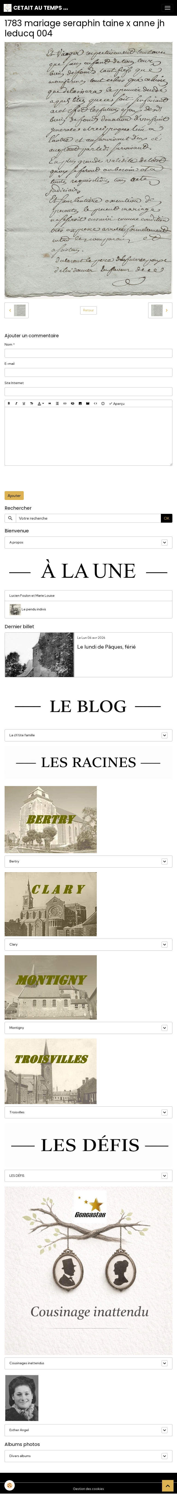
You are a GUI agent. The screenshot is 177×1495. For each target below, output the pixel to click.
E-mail (10, 364)
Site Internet (14, 383)
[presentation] (40, 478)
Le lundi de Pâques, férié (106, 647)
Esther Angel (19, 1430)
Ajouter (14, 495)
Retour (88, 310)
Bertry (14, 861)
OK (166, 518)
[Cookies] (10, 1485)
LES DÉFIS (16, 1176)
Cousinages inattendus (26, 1363)
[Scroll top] (168, 1486)
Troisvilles (16, 1112)
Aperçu (116, 403)
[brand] (36, 8)
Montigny (16, 1028)
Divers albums (20, 1456)
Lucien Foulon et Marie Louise (32, 595)
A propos (16, 542)
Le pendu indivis (27, 609)
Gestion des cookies (88, 1489)
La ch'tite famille (22, 735)
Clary (13, 944)
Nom (8, 344)
